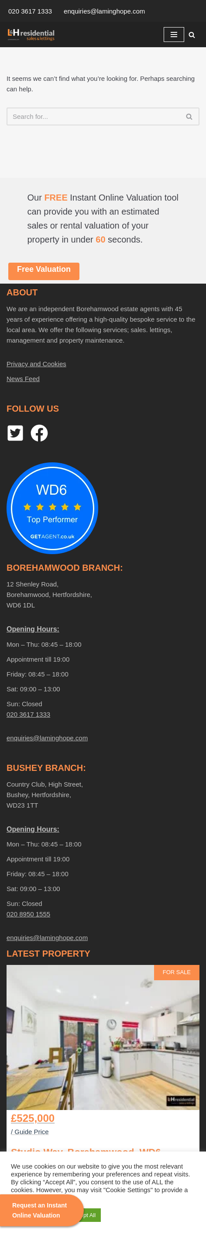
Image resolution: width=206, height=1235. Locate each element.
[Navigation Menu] (174, 34)
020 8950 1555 (28, 914)
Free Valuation (44, 269)
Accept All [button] (83, 1215)
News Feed (23, 378)
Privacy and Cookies (36, 364)
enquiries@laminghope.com (104, 11)
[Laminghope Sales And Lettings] (33, 34)
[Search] (192, 34)
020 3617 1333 (30, 11)
